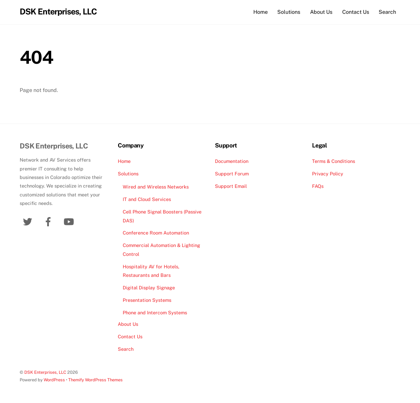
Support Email (231, 186)
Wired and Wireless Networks (156, 187)
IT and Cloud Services (147, 199)
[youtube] (70, 221)
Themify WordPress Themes (95, 380)
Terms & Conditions (333, 161)
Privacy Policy (327, 173)
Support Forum (232, 173)
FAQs (318, 186)
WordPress (54, 380)
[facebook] (49, 221)
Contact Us (355, 12)
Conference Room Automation (156, 233)
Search (387, 12)
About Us (321, 12)
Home (260, 12)
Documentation (231, 161)
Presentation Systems (147, 300)
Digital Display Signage (149, 287)
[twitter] (29, 221)
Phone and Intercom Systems (155, 312)
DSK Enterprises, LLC (45, 372)
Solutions (288, 12)
